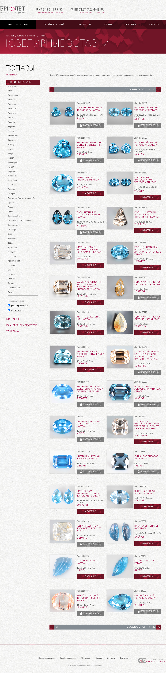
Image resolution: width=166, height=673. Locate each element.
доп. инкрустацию (19, 306)
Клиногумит (13, 162)
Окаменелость (14, 288)
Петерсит (12, 194)
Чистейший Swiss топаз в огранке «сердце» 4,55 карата (90, 145)
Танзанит (12, 238)
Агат (10, 91)
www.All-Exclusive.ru (156, 661)
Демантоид (13, 135)
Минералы (12, 319)
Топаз (10, 243)
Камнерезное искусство (21, 325)
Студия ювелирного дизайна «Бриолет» (86, 666)
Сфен (10, 234)
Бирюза (11, 126)
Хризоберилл (14, 261)
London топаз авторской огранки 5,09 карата (147, 389)
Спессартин (13, 225)
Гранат (11, 131)
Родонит (11, 207)
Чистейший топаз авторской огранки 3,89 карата (90, 354)
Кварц (10, 153)
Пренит (11, 203)
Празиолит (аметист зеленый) (21, 198)
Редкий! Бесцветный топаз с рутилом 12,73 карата (89, 528)
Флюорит (12, 256)
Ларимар (12, 171)
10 (149, 90)
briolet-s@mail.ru (89, 9)
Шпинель (12, 279)
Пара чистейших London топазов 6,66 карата (88, 214)
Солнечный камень (16, 216)
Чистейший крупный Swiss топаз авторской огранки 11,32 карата (90, 389)
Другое (11, 292)
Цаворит (12, 265)
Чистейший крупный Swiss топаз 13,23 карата (88, 423)
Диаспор (11, 140)
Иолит (10, 149)
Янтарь (11, 283)
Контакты (154, 25)
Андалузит (12, 113)
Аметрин (12, 104)
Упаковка (12, 331)
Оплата (108, 25)
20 (153, 90)
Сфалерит (12, 229)
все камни (12, 86)
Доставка (130, 25)
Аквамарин (13, 95)
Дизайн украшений (54, 25)
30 (158, 90)
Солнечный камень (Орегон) (20, 220)
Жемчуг (11, 144)
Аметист (11, 100)
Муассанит (13, 180)
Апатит (11, 118)
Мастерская (85, 25)
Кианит (11, 158)
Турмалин (12, 247)
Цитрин (11, 274)
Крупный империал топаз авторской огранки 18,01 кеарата (146, 214)
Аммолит (12, 109)
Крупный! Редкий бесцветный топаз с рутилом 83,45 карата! (89, 249)
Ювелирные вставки (18, 25)
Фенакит (11, 252)
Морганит (12, 176)
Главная (10, 36)
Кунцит (11, 167)
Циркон (11, 270)
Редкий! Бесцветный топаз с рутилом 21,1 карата (88, 598)
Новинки (11, 75)
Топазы (43, 36)
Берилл (11, 122)
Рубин (10, 212)
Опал (10, 185)
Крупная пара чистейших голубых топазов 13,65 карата (88, 493)
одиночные (16, 311)
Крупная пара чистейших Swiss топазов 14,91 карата (145, 179)
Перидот (12, 189)
